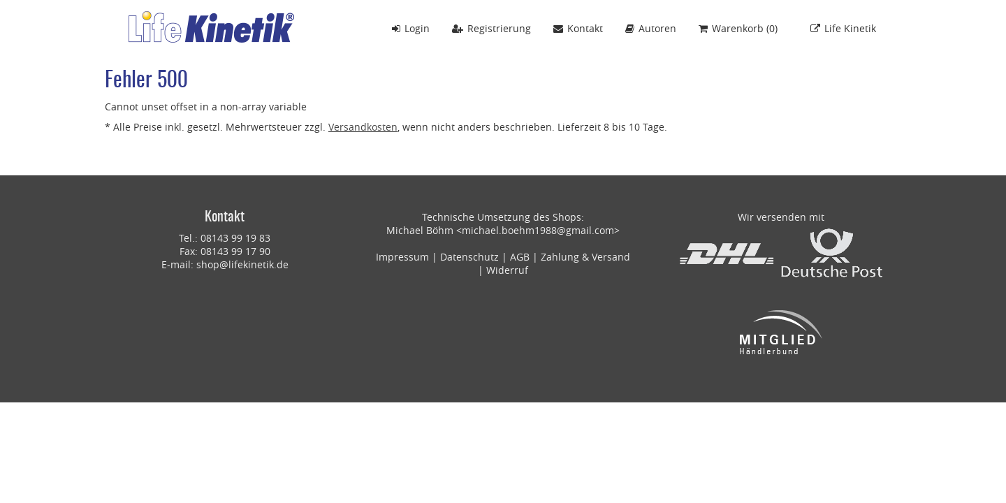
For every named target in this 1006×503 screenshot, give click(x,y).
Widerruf (507, 270)
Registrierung (491, 28)
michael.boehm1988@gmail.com (538, 230)
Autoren (650, 28)
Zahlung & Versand (585, 256)
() (738, 28)
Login (411, 28)
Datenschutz (469, 256)
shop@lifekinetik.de (242, 264)
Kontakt (578, 28)
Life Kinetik (843, 28)
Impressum (402, 256)
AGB (520, 256)
